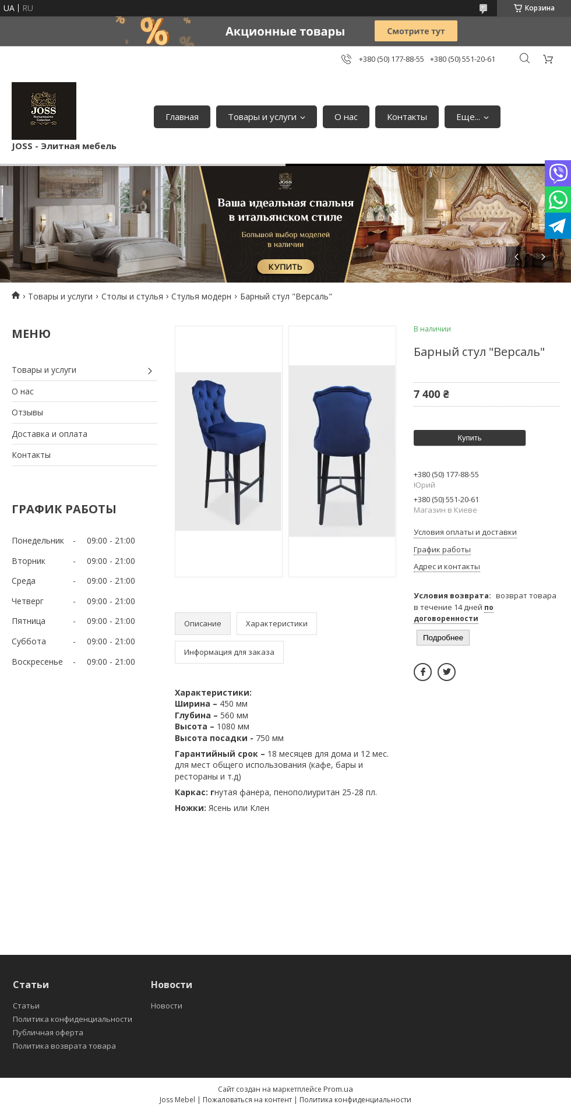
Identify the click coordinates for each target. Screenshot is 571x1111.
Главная (182, 116)
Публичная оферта (48, 1032)
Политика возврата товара (64, 1046)
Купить (469, 437)
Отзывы (27, 412)
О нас (346, 116)
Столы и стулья (132, 296)
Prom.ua (338, 1089)
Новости (166, 1005)
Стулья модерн (201, 296)
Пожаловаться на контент (247, 1100)
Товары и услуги (262, 116)
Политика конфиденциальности (72, 1019)
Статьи (26, 1005)
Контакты (407, 116)
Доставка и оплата (49, 433)
